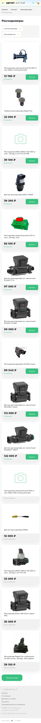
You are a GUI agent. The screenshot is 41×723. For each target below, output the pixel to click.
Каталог (14, 9)
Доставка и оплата (9, 699)
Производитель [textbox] (10, 34)
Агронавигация (26, 9)
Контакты (5, 702)
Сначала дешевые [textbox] (10, 28)
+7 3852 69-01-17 (10, 689)
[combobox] (13, 28)
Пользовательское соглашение (13, 704)
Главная (5, 9)
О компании (6, 696)
